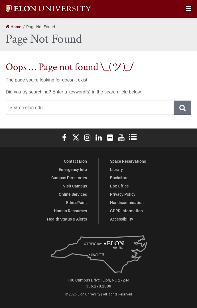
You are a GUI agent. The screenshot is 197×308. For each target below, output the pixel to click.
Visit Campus (75, 186)
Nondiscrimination (127, 202)
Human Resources (70, 210)
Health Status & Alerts (67, 219)
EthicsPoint (76, 202)
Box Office (119, 186)
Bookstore (119, 177)
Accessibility (121, 219)
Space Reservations (128, 161)
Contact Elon (75, 161)
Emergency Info (73, 169)
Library (116, 169)
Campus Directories (69, 177)
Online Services (73, 194)
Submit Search (182, 108)
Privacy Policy (122, 194)
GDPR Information (126, 210)
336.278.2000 (98, 286)
